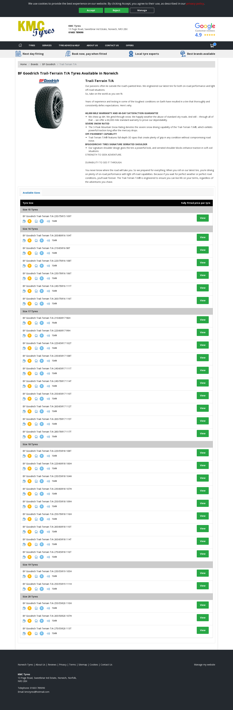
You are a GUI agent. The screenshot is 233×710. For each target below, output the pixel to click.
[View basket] (212, 45)
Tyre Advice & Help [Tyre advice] (69, 45)
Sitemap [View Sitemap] (82, 664)
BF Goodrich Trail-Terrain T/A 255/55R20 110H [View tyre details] (47, 603)
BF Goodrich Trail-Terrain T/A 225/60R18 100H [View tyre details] (47, 463)
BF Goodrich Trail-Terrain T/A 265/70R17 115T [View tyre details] (47, 419)
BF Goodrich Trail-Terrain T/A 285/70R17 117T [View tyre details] (47, 431)
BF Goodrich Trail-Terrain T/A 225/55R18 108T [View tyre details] (47, 450)
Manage (142, 10)
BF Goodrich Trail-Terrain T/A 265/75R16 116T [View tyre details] (47, 298)
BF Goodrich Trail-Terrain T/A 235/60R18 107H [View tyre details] (47, 488)
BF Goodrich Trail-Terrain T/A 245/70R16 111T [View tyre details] (47, 286)
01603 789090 (75, 32)
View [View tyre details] (202, 217)
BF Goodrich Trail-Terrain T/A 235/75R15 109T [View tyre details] (47, 216)
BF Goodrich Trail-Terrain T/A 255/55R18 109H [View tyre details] (47, 501)
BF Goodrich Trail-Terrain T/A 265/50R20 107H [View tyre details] (47, 615)
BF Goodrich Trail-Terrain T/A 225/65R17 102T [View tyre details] (47, 343)
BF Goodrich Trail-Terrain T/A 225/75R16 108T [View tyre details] (47, 260)
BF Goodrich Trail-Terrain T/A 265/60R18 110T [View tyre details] (47, 526)
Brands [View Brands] (34, 64)
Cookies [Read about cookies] (94, 664)
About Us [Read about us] (40, 664)
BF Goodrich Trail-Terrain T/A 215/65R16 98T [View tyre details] (46, 248)
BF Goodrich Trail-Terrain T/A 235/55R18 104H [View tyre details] (47, 476)
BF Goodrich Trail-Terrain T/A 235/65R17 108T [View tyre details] (47, 355)
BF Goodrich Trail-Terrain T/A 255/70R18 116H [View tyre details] (47, 514)
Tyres (32, 45)
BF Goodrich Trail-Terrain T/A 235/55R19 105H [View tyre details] (47, 571)
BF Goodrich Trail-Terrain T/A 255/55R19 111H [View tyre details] (47, 583)
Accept (91, 10)
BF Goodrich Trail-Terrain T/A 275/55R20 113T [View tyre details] (47, 628)
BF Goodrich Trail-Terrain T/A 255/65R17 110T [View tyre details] (47, 393)
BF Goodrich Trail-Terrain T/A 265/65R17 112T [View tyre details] (47, 406)
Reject (116, 10)
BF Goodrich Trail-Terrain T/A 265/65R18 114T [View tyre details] (47, 539)
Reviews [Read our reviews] (52, 664)
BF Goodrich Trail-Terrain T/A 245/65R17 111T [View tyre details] (47, 368)
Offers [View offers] (130, 45)
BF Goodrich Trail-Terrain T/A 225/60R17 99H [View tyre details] (46, 330)
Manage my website (204, 664)
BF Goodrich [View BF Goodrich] (48, 64)
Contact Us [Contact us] (112, 45)
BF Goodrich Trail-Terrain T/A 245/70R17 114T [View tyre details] (47, 381)
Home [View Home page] (23, 64)
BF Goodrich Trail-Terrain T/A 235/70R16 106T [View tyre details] (47, 273)
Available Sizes (31, 192)
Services (47, 45)
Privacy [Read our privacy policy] (63, 664)
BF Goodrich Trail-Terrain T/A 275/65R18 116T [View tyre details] (47, 552)
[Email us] (37, 691)
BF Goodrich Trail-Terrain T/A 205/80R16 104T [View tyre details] (47, 235)
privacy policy (195, 3)
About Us (92, 45)
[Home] (20, 45)
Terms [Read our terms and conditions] (72, 664)
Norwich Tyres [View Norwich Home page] (25, 664)
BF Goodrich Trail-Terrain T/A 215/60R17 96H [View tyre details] (46, 317)
